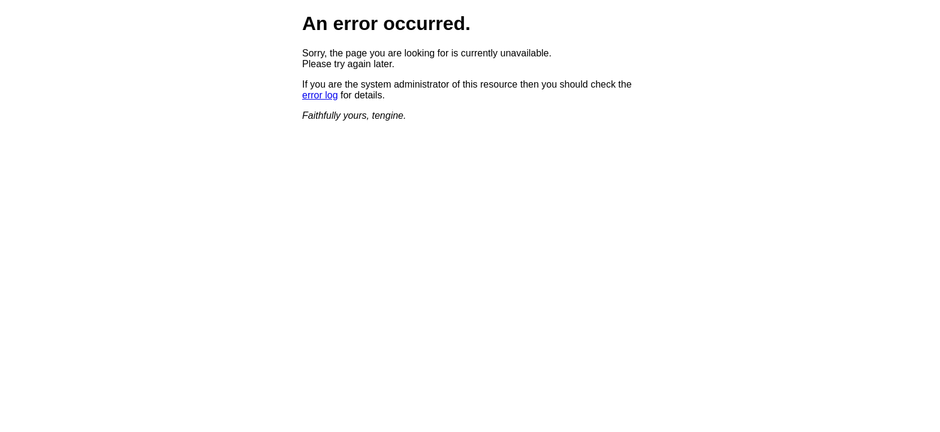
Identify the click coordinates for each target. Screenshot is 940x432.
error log (320, 95)
